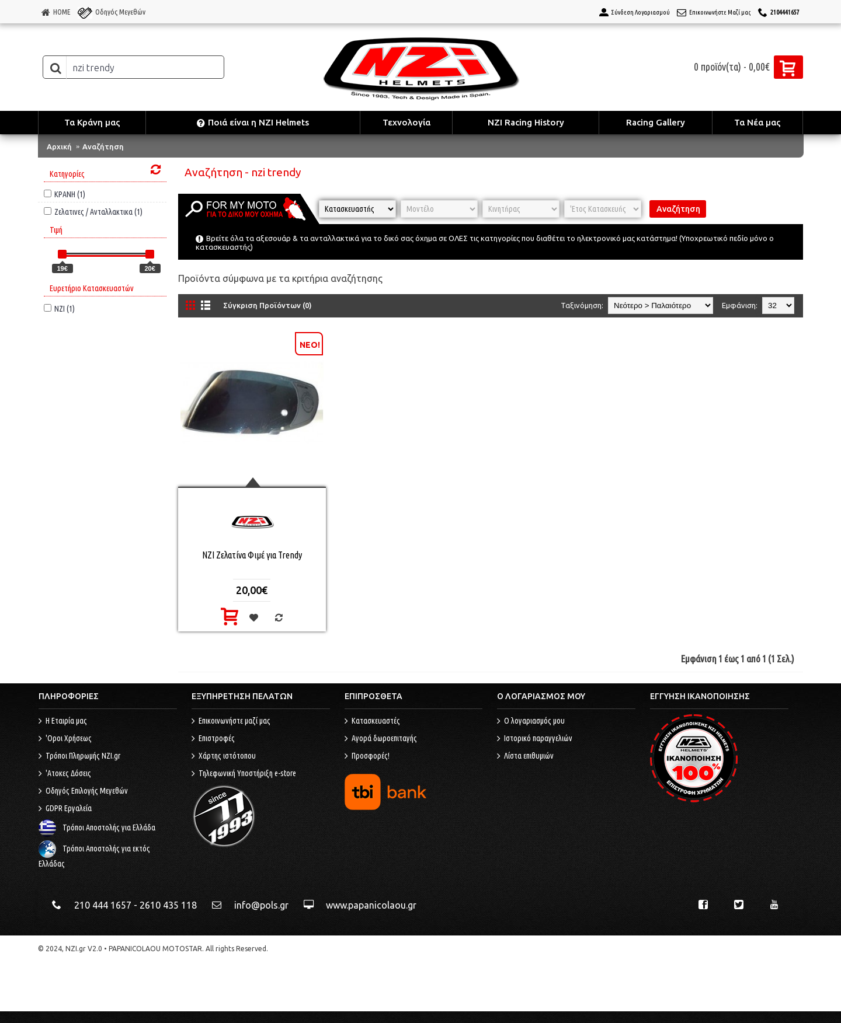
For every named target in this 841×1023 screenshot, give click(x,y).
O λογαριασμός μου (531, 721)
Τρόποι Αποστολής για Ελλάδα (97, 827)
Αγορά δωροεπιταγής (381, 739)
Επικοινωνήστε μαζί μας (231, 721)
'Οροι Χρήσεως (65, 739)
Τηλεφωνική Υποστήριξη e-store (244, 774)
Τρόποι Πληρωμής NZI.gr (79, 756)
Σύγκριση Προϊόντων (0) (267, 305)
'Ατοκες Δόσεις (65, 774)
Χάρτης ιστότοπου (224, 756)
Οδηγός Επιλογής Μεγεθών (83, 791)
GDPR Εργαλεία (65, 809)
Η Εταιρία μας (63, 721)
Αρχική (59, 146)
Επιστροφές (213, 739)
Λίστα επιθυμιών (525, 756)
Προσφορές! (367, 756)
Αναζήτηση (103, 146)
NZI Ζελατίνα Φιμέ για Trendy (252, 555)
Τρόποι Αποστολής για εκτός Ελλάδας (94, 856)
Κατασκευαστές (372, 721)
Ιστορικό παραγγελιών (534, 739)
